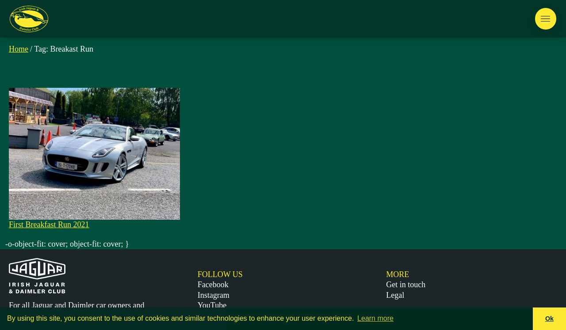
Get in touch (405, 284)
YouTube (212, 305)
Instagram (213, 295)
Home (18, 49)
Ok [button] (549, 318)
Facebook (213, 284)
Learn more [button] (375, 318)
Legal (395, 295)
